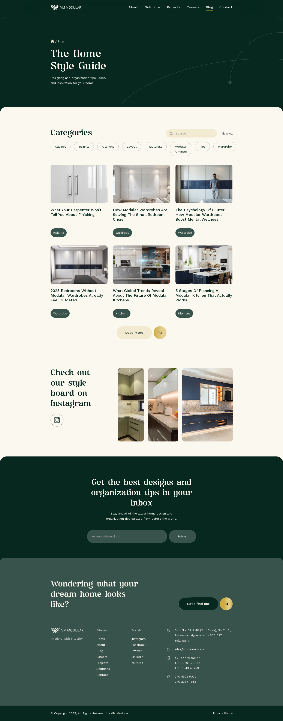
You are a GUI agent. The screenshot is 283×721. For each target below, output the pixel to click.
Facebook (138, 644)
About (134, 7)
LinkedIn (137, 656)
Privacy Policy (223, 713)
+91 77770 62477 (187, 657)
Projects (173, 7)
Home (100, 638)
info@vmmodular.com (191, 649)
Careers (193, 7)
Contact (226, 7)
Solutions (153, 7)
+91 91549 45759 (187, 668)
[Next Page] (141, 332)
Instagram (138, 638)
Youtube (137, 662)
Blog (209, 7)
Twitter (136, 650)
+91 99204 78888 (187, 662)
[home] (65, 7)
